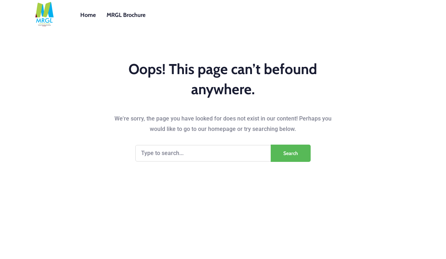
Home (88, 15)
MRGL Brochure (126, 15)
